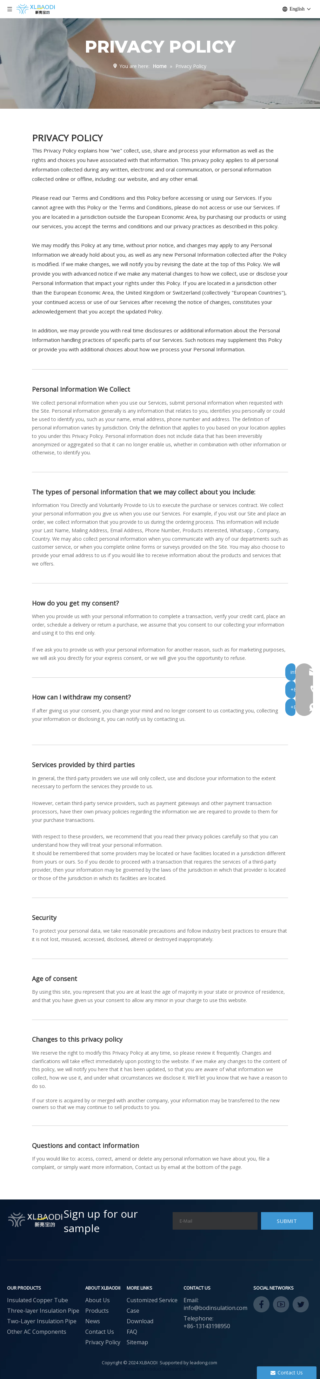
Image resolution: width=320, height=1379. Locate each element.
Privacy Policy (102, 1342)
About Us (97, 1300)
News (92, 1321)
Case (133, 1310)
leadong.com (203, 1362)
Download (140, 1321)
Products (97, 1310)
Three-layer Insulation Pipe (43, 1310)
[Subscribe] (287, 1221)
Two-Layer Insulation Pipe (41, 1321)
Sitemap (137, 1342)
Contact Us (99, 1332)
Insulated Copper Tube (37, 1300)
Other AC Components (36, 1332)
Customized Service (152, 1300)
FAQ (132, 1332)
